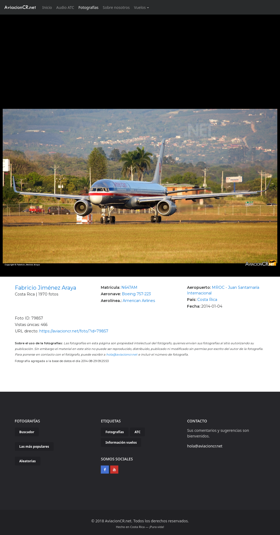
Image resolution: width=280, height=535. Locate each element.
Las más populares (34, 446)
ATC (137, 432)
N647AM (129, 287)
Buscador (26, 432)
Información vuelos (121, 442)
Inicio (48, 7)
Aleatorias (27, 461)
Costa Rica (207, 299)
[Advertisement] (140, 55)
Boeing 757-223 (136, 293)
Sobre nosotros (116, 7)
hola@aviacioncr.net (121, 354)
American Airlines (139, 300)
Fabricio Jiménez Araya (45, 287)
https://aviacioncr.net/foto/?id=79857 (73, 331)
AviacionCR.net (20, 7)
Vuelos (140, 7)
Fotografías (88, 7)
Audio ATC (65, 7)
